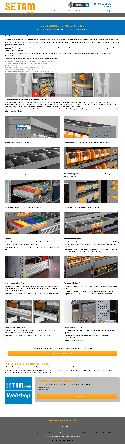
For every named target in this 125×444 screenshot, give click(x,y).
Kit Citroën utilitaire (43, 391)
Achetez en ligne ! (77, 396)
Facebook (58, 427)
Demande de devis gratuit (63, 353)
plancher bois (85, 367)
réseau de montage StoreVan (42, 372)
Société (87, 11)
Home (38, 29)
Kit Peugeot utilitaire (43, 389)
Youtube (67, 427)
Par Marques (58, 11)
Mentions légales (59, 437)
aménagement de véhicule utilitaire (51, 39)
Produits (79, 11)
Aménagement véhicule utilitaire (53, 29)
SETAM (60, 433)
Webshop (106, 11)
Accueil (49, 11)
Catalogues (97, 11)
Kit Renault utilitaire (43, 387)
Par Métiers (70, 11)
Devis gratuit (49, 437)
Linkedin (62, 427)
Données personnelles (73, 437)
